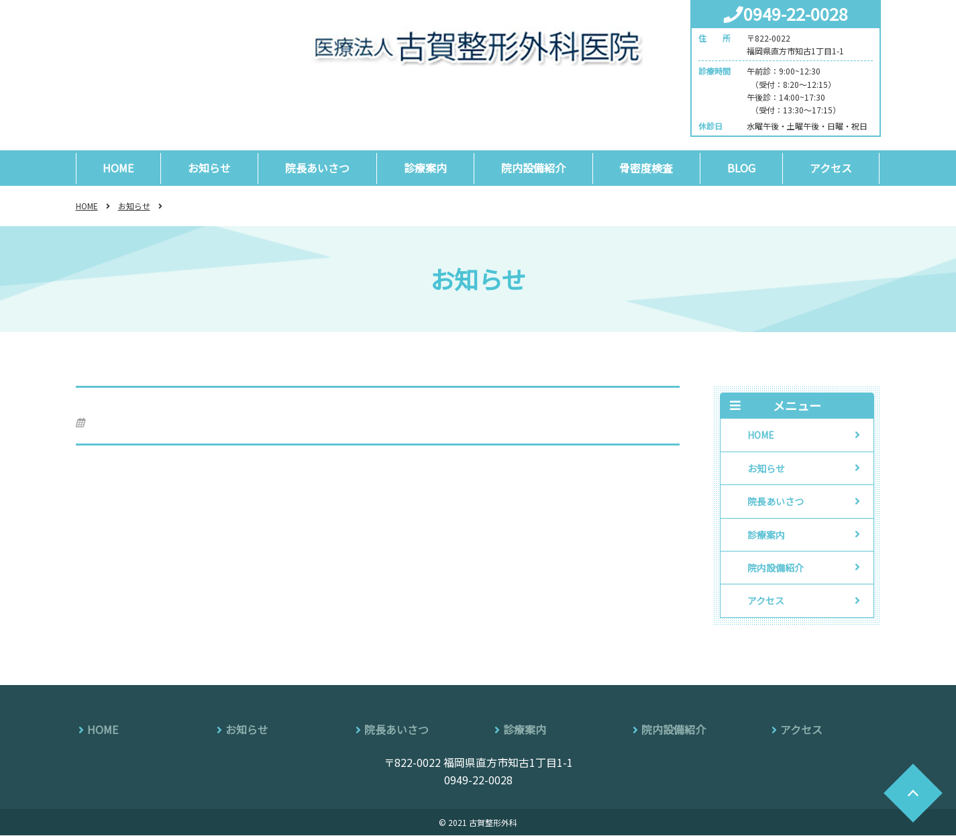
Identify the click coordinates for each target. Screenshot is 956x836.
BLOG (743, 168)
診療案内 (426, 168)
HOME (118, 168)
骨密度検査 (647, 168)
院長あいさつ (318, 168)
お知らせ (210, 168)
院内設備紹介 (534, 168)
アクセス (832, 168)
